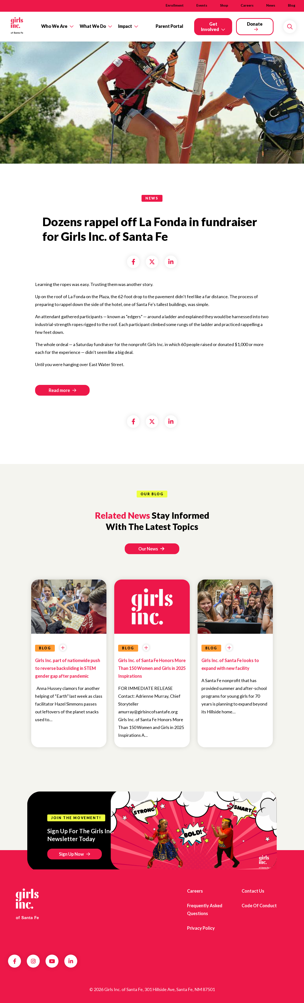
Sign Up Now (71, 854)
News (270, 5)
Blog (291, 5)
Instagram (33, 961)
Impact (125, 26)
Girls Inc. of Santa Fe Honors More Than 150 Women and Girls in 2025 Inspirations (152, 668)
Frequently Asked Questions (204, 909)
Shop (224, 5)
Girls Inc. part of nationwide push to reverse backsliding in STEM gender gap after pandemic (67, 668)
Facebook (14, 961)
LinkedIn (71, 961)
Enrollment (175, 5)
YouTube (52, 961)
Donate (255, 24)
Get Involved (210, 26)
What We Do (93, 26)
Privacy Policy (201, 928)
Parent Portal (169, 26)
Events (201, 5)
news (151, 198)
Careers (247, 5)
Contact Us (253, 891)
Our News (151, 548)
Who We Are (54, 26)
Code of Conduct (259, 905)
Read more (59, 390)
